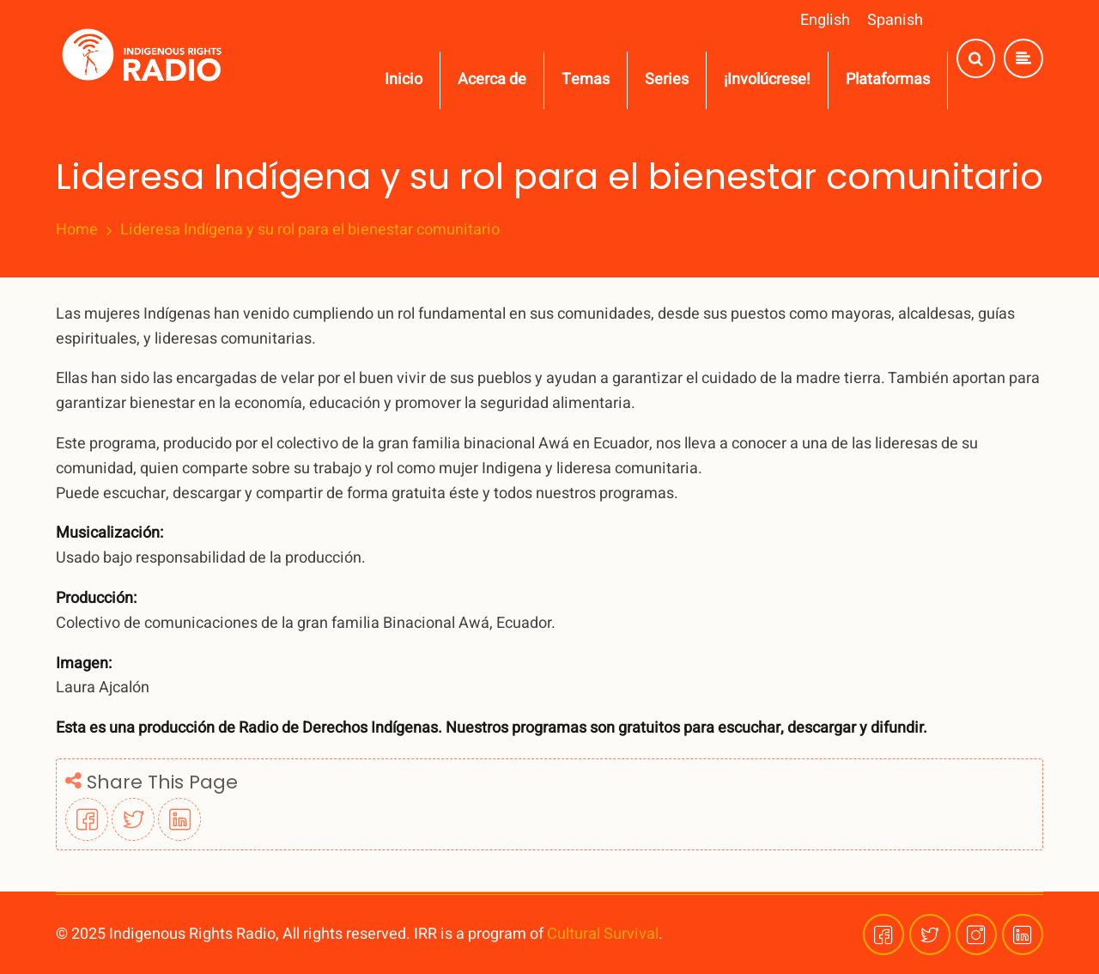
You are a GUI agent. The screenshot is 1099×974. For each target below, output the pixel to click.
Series (667, 79)
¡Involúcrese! (767, 79)
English (825, 20)
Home (77, 230)
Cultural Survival (603, 934)
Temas (586, 79)
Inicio (403, 79)
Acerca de (492, 79)
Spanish (895, 20)
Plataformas (888, 79)
